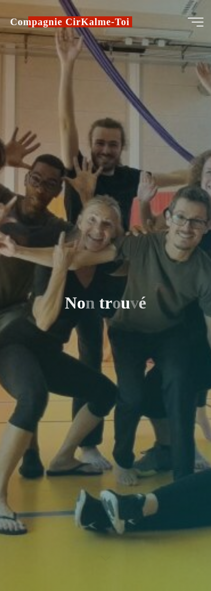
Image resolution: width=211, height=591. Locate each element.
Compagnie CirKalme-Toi (70, 21)
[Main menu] (196, 22)
